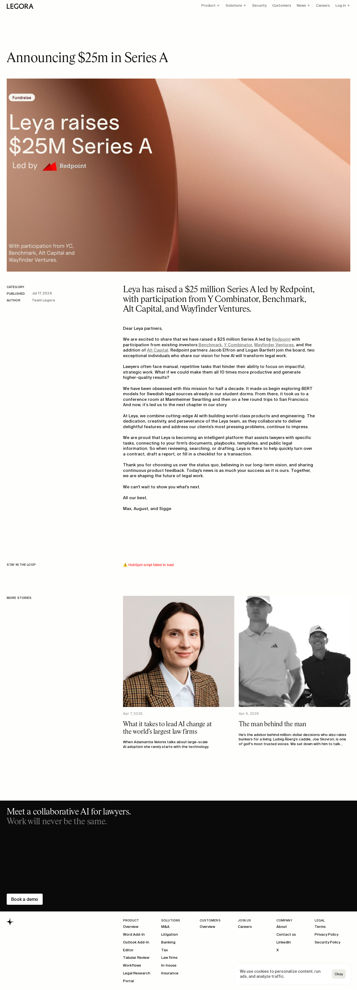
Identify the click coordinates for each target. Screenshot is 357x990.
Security (259, 5)
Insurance (169, 973)
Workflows (132, 965)
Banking (168, 942)
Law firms (169, 957)
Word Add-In (134, 934)
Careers (323, 5)
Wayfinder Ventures (274, 344)
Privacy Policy (326, 934)
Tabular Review (136, 957)
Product (208, 5)
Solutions (234, 5)
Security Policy (327, 942)
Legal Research (136, 973)
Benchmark (210, 344)
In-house (169, 965)
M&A (165, 927)
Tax (164, 950)
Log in (341, 5)
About (281, 927)
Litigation (169, 934)
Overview (130, 927)
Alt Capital (157, 350)
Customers (281, 5)
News (301, 5)
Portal (128, 981)
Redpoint (281, 339)
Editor (128, 950)
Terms (320, 927)
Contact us (286, 934)
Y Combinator (238, 344)
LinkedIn (283, 942)
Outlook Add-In (136, 942)
